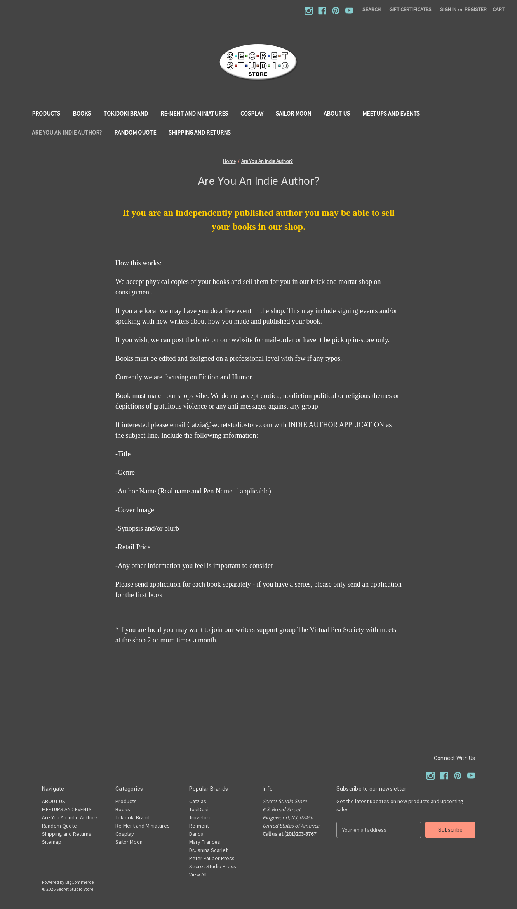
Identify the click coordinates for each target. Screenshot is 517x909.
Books (82, 113)
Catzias (197, 801)
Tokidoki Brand (125, 113)
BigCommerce (79, 882)
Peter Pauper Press (212, 858)
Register (476, 9)
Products (46, 113)
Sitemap (51, 841)
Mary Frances (204, 841)
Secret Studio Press (212, 866)
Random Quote (135, 132)
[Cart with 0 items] (498, 9)
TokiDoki (199, 809)
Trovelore (200, 817)
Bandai (197, 833)
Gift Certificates (410, 9)
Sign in (448, 9)
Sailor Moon (293, 113)
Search (371, 9)
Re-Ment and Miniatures (194, 113)
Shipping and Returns (200, 132)
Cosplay (251, 113)
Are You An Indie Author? (67, 132)
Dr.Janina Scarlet (208, 850)
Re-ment (199, 825)
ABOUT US (337, 113)
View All (198, 874)
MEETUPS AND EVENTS (391, 113)
